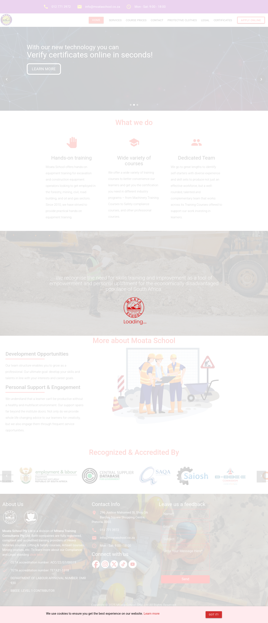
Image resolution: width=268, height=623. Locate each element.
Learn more (152, 613)
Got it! (214, 614)
